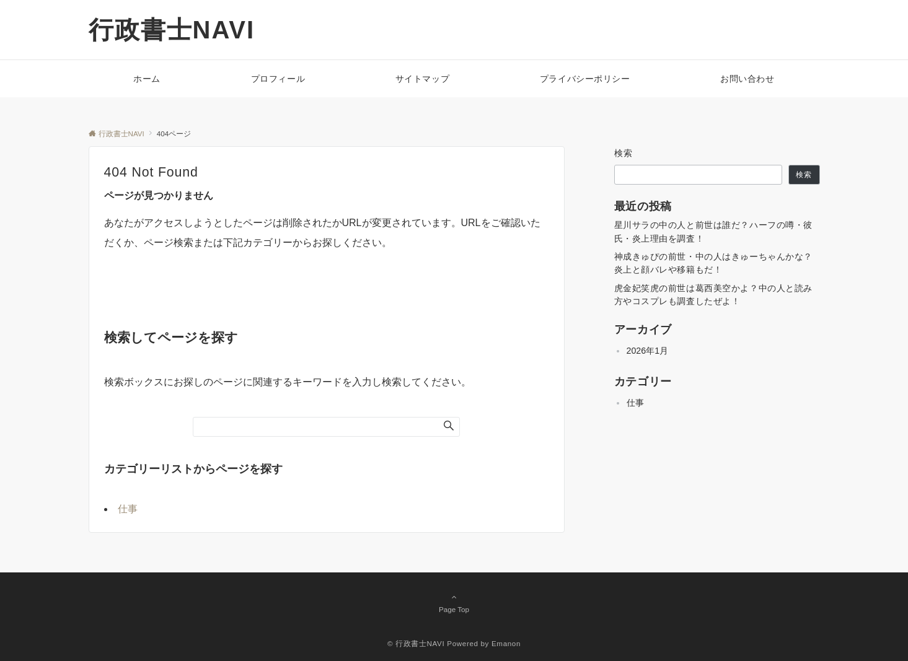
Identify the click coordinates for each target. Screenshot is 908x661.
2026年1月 (648, 351)
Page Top (454, 602)
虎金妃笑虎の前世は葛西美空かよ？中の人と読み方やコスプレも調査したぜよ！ (713, 294)
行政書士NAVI (172, 29)
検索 (623, 153)
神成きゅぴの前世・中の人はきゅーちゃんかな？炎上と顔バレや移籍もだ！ (713, 263)
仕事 (128, 509)
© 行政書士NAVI (415, 643)
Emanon (506, 643)
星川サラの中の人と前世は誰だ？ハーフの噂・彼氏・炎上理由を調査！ (713, 231)
